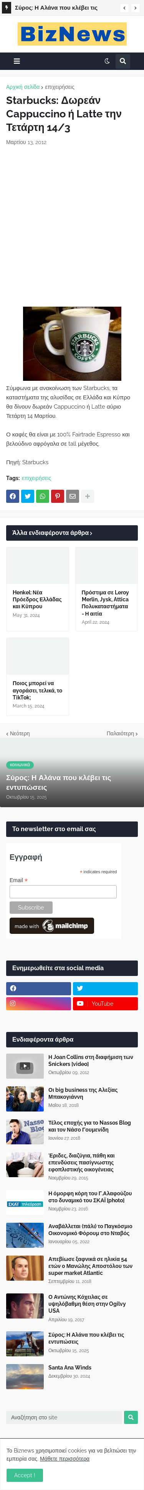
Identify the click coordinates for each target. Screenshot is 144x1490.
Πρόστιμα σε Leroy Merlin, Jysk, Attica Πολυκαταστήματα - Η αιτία (105, 603)
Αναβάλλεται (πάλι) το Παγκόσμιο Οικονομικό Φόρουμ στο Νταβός (90, 1229)
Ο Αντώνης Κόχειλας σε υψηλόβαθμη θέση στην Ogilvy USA (87, 1304)
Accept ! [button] (24, 1475)
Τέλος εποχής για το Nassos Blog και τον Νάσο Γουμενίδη (89, 1126)
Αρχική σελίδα (23, 87)
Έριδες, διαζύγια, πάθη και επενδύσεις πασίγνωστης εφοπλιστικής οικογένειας (81, 1162)
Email (19, 880)
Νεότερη (20, 733)
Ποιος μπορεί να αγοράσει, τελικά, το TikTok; (37, 690)
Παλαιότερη (120, 733)
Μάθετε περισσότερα (64, 1459)
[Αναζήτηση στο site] (64, 1417)
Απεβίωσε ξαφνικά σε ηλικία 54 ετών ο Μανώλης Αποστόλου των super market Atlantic (90, 1266)
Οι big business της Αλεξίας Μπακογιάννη (83, 1093)
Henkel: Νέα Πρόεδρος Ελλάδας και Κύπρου (37, 599)
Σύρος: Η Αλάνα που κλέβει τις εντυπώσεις (56, 9)
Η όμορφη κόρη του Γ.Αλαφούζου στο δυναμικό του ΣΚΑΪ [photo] (90, 1196)
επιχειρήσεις (59, 87)
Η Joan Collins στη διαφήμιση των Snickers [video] (90, 1060)
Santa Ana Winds (69, 1367)
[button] (124, 8)
